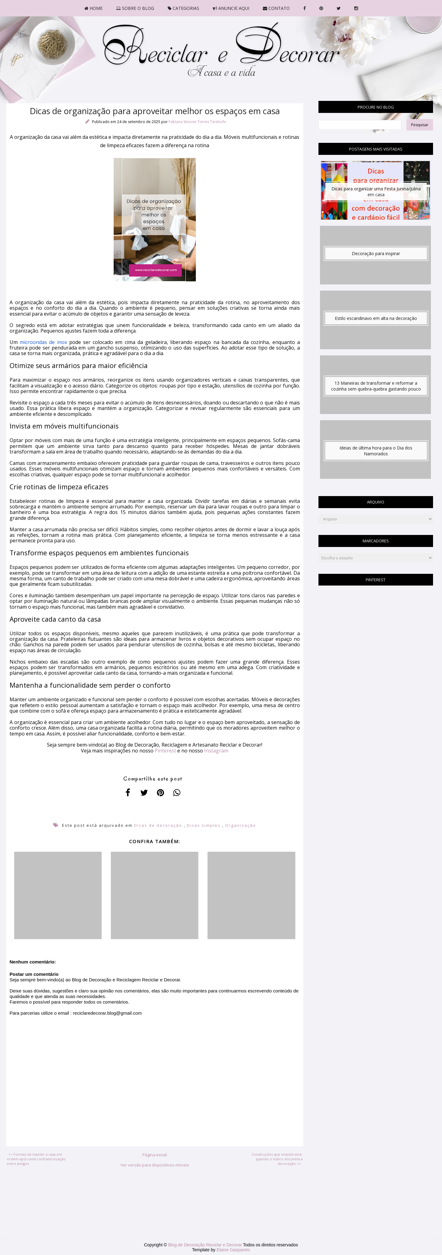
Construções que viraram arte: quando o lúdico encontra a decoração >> (277, 1159)
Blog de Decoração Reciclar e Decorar (205, 1244)
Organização (240, 825)
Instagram (216, 750)
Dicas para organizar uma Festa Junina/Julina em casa (376, 191)
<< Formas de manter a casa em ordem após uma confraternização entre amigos (36, 1159)
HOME (93, 8)
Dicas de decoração (158, 825)
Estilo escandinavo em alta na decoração (376, 318)
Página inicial (154, 1155)
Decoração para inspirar (376, 253)
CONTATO (276, 8)
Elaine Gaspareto (233, 1249)
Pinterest (165, 750)
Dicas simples (204, 825)
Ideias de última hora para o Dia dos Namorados (375, 451)
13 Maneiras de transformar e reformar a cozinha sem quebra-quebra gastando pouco (376, 386)
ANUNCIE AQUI (231, 8)
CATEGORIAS (183, 8)
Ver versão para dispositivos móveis (154, 1165)
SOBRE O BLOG (135, 8)
